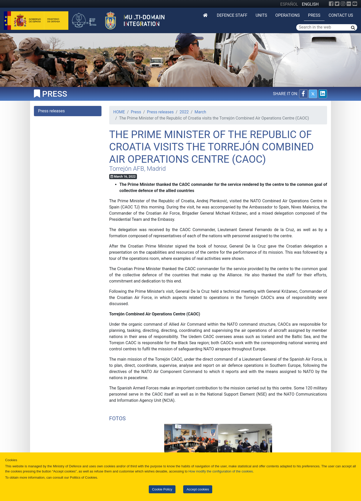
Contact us (341, 15)
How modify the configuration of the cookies (221, 471)
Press (314, 15)
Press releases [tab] (51, 110)
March (200, 112)
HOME (119, 112)
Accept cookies (198, 489)
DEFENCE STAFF (232, 15)
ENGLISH (310, 4)
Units (261, 15)
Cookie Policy (162, 489)
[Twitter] (337, 4)
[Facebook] (331, 4)
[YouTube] (355, 4)
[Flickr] (349, 4)
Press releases (160, 112)
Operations (287, 15)
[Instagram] (343, 4)
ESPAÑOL (289, 4)
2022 (184, 112)
